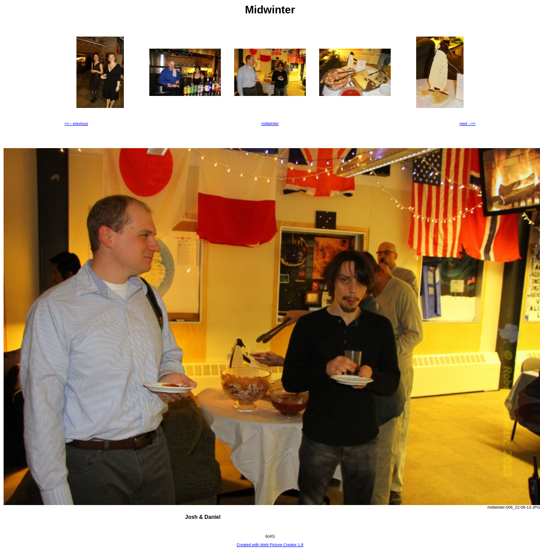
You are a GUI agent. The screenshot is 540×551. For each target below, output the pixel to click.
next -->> (468, 123)
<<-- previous (76, 123)
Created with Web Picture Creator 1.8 (269, 545)
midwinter (270, 123)
